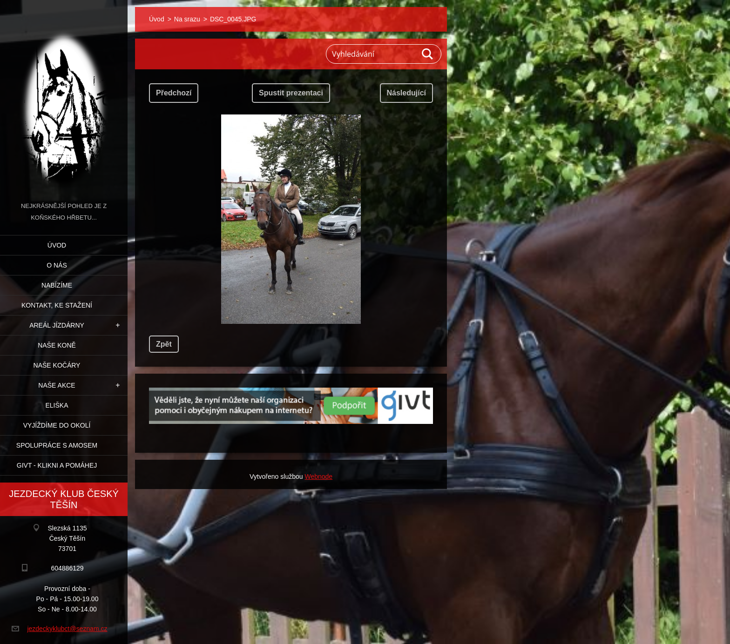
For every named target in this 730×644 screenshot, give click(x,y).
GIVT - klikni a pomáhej (57, 465)
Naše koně (57, 345)
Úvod (56, 245)
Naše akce (56, 385)
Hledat (428, 54)
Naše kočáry (57, 365)
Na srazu (187, 19)
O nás (57, 265)
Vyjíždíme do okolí (57, 425)
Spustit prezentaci (291, 93)
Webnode (318, 476)
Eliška (56, 405)
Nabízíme (56, 285)
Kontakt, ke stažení (56, 305)
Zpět (164, 344)
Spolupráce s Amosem (56, 445)
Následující (406, 93)
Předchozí (173, 93)
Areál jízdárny (56, 325)
